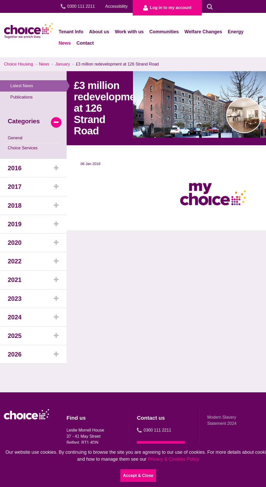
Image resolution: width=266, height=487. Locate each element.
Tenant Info (71, 31)
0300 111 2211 (154, 430)
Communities (164, 31)
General (15, 138)
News (65, 43)
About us (99, 31)
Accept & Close (138, 475)
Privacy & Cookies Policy (173, 459)
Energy (236, 31)
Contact (85, 43)
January (62, 64)
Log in (167, 8)
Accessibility (116, 6)
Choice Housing (18, 64)
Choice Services (23, 148)
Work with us (129, 31)
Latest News (38, 86)
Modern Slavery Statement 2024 (222, 420)
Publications (21, 97)
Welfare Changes (203, 31)
